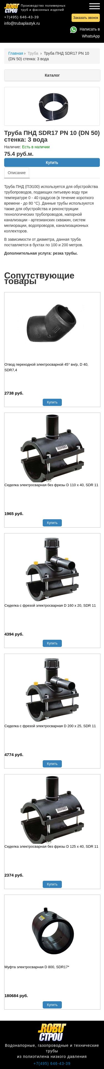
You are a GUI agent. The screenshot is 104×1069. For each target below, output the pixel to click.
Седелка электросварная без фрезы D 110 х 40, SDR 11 (51, 485)
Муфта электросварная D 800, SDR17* (36, 967)
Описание (17, 172)
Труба (33, 53)
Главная (15, 53)
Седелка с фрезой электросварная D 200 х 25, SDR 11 (50, 726)
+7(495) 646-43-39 (21, 17)
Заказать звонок (85, 18)
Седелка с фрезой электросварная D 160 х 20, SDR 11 (50, 605)
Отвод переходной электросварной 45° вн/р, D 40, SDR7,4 (46, 367)
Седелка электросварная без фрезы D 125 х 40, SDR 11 (51, 846)
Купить (52, 162)
